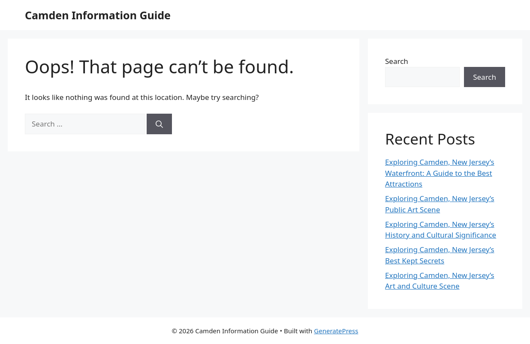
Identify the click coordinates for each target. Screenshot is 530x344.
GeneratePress (336, 330)
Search (396, 61)
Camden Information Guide (98, 15)
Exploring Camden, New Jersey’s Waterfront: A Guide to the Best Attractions (439, 173)
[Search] (159, 124)
